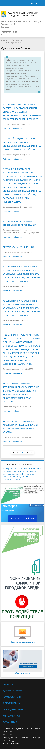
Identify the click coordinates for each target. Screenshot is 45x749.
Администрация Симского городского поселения (19, 14)
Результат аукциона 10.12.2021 (19, 247)
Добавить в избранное (12, 128)
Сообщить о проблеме (22, 518)
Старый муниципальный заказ (13, 42)
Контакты (7, 734)
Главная (4, 40)
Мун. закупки (17, 40)
